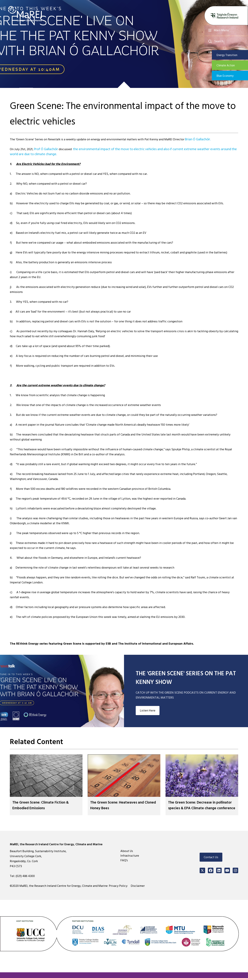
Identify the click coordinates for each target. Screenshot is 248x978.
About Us (126, 856)
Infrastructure (129, 861)
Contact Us (211, 862)
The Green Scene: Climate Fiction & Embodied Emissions (44, 805)
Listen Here (147, 710)
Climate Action (231, 66)
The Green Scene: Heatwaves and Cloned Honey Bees (121, 805)
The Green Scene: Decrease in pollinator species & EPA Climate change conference (198, 808)
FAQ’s (124, 866)
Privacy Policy (120, 891)
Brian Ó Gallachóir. (197, 139)
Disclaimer (139, 891)
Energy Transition (232, 55)
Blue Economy (230, 77)
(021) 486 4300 (25, 881)
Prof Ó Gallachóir (45, 149)
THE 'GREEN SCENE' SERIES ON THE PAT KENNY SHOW (184, 677)
